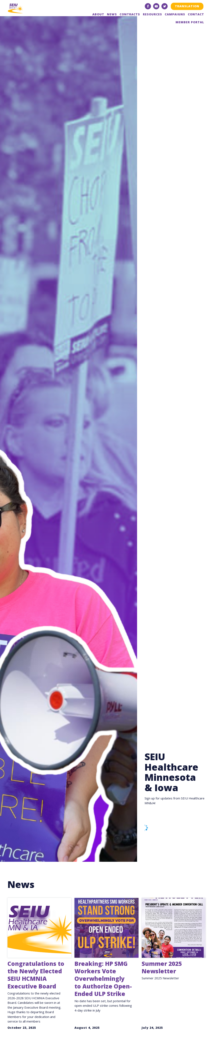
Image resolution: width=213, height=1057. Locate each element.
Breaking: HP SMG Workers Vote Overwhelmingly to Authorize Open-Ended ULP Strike (103, 979)
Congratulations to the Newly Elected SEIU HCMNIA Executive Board (35, 975)
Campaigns (175, 14)
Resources (152, 14)
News (112, 14)
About (98, 14)
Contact (196, 14)
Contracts (130, 14)
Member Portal (190, 22)
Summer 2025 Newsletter (162, 967)
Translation (187, 6)
